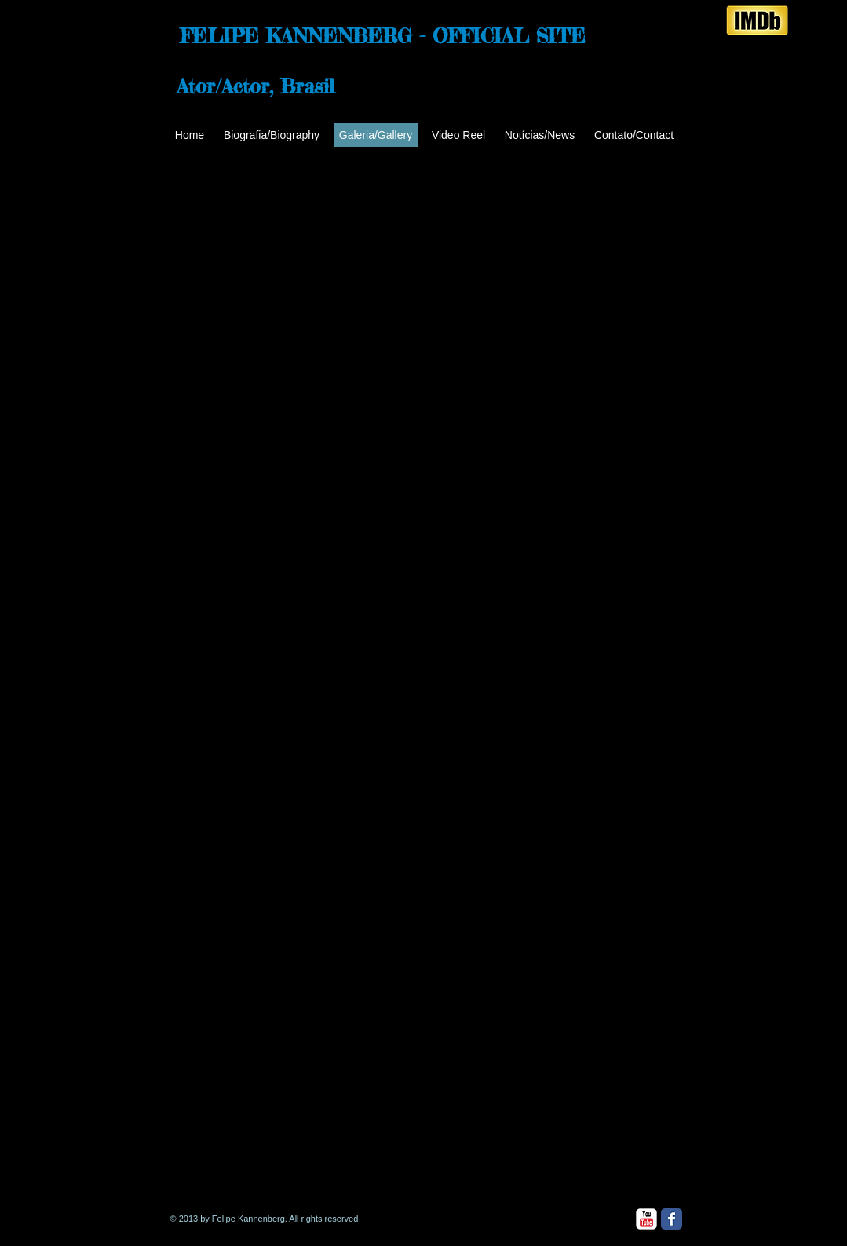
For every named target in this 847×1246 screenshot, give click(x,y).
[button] (253, 276)
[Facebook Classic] (671, 1219)
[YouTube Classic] (646, 1219)
